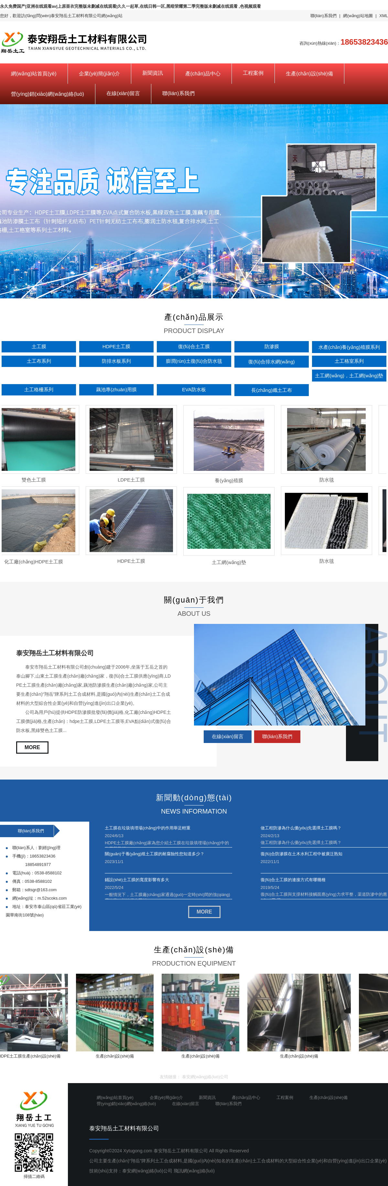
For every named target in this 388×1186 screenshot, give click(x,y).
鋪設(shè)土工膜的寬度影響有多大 (137, 879)
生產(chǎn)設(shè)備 (309, 73)
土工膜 (39, 346)
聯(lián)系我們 (323, 15)
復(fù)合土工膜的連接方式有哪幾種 (293, 879)
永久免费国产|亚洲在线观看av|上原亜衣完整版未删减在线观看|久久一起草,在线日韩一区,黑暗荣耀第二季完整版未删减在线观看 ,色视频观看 (130, 6)
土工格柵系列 (38, 389)
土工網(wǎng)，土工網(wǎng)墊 (349, 375)
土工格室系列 (349, 361)
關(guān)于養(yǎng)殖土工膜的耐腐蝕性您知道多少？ (154, 853)
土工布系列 (39, 361)
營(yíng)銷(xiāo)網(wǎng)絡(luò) (47, 94)
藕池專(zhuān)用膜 (116, 389)
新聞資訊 (152, 73)
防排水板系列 (116, 361)
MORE (32, 747)
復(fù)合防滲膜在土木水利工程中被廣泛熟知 (302, 853)
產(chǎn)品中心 (203, 73)
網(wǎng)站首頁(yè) (34, 73)
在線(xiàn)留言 (123, 93)
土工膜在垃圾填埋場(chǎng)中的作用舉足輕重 (147, 828)
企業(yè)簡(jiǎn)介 (99, 73)
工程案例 (253, 73)
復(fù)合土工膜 (194, 346)
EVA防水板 (194, 389)
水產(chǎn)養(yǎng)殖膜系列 (349, 347)
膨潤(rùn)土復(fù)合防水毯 (194, 361)
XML (383, 15)
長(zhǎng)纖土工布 (271, 390)
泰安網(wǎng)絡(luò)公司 (205, 1076)
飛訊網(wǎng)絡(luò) (194, 1170)
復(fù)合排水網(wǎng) (271, 361)
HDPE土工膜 (116, 346)
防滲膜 (271, 346)
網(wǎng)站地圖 (358, 15)
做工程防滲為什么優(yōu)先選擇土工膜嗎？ (301, 828)
